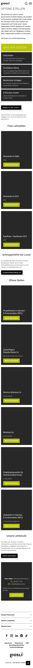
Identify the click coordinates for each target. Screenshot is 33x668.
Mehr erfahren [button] (11, 245)
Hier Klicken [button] (16, 595)
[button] (7, 635)
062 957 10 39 (17, 581)
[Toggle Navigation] (30, 3)
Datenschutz (19, 643)
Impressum (8, 643)
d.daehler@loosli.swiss (18, 584)
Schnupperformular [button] (12, 272)
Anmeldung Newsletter (16, 645)
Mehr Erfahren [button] (11, 165)
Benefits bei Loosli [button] (11, 108)
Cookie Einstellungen (16, 647)
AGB (27, 643)
